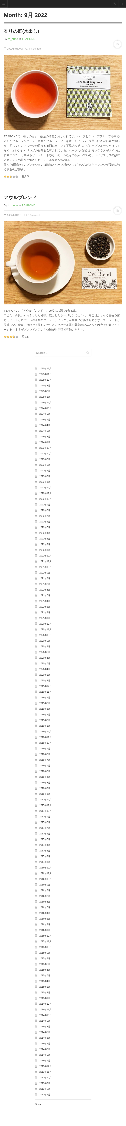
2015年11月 (45, 941)
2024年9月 (44, 414)
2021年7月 (44, 584)
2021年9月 (44, 572)
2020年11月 (45, 629)
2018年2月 (44, 788)
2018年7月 (44, 760)
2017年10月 (45, 811)
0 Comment (33, 48)
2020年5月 (44, 663)
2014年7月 (44, 1032)
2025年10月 (45, 380)
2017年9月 (44, 816)
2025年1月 (44, 397)
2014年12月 (45, 1004)
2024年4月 (44, 425)
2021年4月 (44, 601)
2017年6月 (44, 833)
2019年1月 (44, 726)
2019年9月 (44, 697)
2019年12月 (45, 686)
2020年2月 (44, 680)
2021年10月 (45, 567)
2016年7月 (44, 896)
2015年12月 (45, 935)
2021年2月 (44, 612)
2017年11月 (45, 805)
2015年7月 (44, 964)
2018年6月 (44, 765)
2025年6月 (44, 391)
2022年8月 (44, 510)
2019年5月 (44, 709)
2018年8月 (44, 754)
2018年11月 (45, 737)
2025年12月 (45, 368)
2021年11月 (45, 561)
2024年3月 (44, 431)
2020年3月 (44, 675)
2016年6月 (44, 901)
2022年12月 (45, 487)
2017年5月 (44, 839)
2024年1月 (44, 442)
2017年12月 (45, 799)
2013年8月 (44, 1089)
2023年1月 (44, 482)
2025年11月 (45, 374)
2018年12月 (45, 731)
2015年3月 (44, 987)
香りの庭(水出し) (21, 31)
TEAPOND (29, 38)
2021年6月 (44, 589)
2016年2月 (44, 924)
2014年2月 (44, 1055)
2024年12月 (45, 402)
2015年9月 (44, 952)
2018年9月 (44, 748)
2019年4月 (44, 714)
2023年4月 (44, 470)
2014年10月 (45, 1015)
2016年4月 (44, 913)
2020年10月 (45, 635)
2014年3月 (44, 1049)
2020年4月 (44, 669)
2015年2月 (44, 992)
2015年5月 (44, 975)
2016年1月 (44, 930)
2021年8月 (44, 578)
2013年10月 (45, 1077)
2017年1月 (44, 862)
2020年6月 (44, 658)
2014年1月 (44, 1060)
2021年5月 (44, 595)
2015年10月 (45, 947)
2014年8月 (44, 1026)
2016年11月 (45, 873)
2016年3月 (44, 918)
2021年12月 (45, 555)
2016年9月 (44, 884)
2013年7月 (44, 1094)
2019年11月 (45, 692)
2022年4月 (44, 533)
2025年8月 (44, 385)
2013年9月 (44, 1083)
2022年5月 (44, 527)
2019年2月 (44, 720)
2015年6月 (44, 969)
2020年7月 (44, 652)
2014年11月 (45, 1009)
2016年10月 (45, 879)
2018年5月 (44, 771)
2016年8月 (44, 890)
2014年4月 (44, 1043)
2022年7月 (44, 516)
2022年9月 (44, 504)
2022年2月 (44, 544)
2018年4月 (44, 777)
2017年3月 (44, 850)
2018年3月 (44, 782)
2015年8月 (44, 958)
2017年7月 (44, 828)
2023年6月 (44, 459)
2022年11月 (45, 493)
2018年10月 (45, 743)
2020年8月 (44, 646)
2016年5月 (44, 907)
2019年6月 (44, 703)
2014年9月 (44, 1021)
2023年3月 (44, 476)
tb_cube (13, 38)
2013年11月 (45, 1072)
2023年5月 (44, 465)
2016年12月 (45, 867)
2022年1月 (44, 550)
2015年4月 (44, 981)
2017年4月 (44, 845)
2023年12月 (45, 448)
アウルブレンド (20, 197)
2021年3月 (44, 606)
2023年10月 (45, 453)
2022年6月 (44, 521)
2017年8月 (44, 822)
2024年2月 (44, 436)
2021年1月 (44, 618)
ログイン (39, 1104)
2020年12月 (45, 623)
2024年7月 (44, 419)
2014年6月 (44, 1038)
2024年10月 (45, 408)
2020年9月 (44, 640)
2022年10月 (45, 499)
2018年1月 (44, 794)
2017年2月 (44, 856)
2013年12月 (45, 1066)
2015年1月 (44, 998)
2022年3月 (44, 538)
